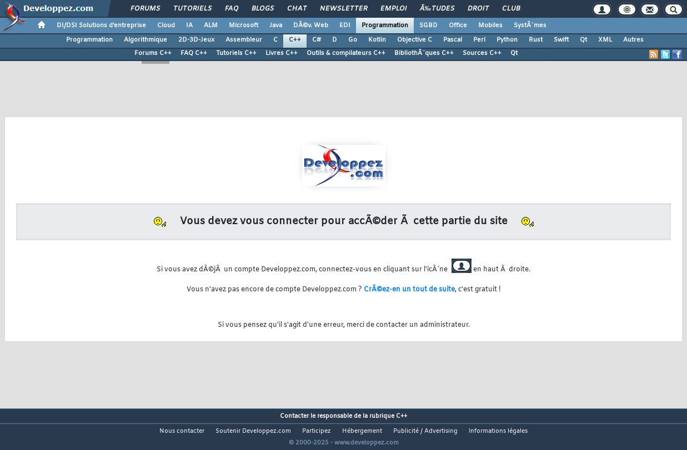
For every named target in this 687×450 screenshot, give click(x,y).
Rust (536, 40)
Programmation (385, 25)
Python (507, 40)
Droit (478, 8)
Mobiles (490, 25)
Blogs (262, 8)
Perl (479, 40)
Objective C (414, 40)
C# (316, 40)
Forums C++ (153, 53)
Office (458, 25)
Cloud (166, 25)
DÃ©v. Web (310, 25)
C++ (295, 40)
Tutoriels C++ (236, 53)
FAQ (231, 8)
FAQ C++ (193, 53)
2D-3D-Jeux (196, 40)
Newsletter (343, 8)
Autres (633, 40)
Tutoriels (192, 8)
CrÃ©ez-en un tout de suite (409, 289)
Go (352, 40)
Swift (561, 40)
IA (189, 25)
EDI (344, 25)
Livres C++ (281, 53)
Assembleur (243, 40)
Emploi (393, 8)
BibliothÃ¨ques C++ (424, 53)
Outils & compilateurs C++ (346, 53)
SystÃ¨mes (530, 25)
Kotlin (377, 40)
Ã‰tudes (437, 8)
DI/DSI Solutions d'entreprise (101, 25)
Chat (297, 8)
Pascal (452, 40)
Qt (583, 40)
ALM (211, 25)
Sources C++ (482, 53)
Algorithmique (145, 40)
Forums (145, 8)
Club (511, 8)
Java (275, 25)
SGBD (428, 25)
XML (605, 40)
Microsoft (243, 25)
